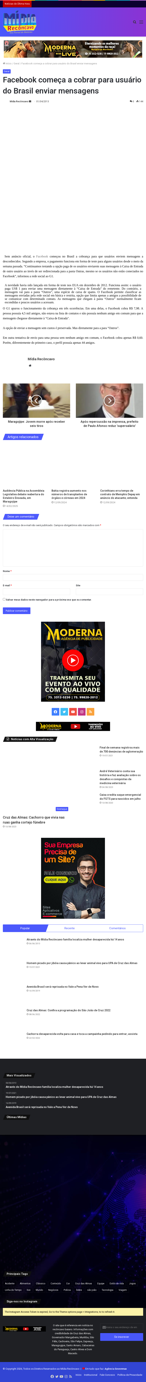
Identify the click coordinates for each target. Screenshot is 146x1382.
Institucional (90, 1375)
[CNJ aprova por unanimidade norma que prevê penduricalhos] (26, 1147)
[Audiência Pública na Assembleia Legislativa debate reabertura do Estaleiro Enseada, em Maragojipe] (24, 465)
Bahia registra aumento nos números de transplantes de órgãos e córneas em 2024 (69, 494)
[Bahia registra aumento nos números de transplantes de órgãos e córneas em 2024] (73, 465)
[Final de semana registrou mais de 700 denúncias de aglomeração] (86, 756)
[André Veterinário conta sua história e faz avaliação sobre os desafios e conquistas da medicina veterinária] (86, 779)
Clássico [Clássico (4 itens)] (40, 1283)
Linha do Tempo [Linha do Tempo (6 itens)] (13, 1290)
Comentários (117, 928)
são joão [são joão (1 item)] (91, 1290)
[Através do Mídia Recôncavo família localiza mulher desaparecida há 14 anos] (13, 948)
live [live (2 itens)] (28, 1290)
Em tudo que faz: (106, 1369)
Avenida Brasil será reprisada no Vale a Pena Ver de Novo (63, 986)
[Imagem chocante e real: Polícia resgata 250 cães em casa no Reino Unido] (73, 1147)
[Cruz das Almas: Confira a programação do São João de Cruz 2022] (13, 1019)
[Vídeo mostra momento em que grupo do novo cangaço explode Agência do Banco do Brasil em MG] (120, 1241)
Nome (7, 571)
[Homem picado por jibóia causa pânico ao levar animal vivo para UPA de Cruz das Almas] (13, 971)
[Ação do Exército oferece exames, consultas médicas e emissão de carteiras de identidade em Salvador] (120, 1194)
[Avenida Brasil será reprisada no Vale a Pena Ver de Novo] (13, 995)
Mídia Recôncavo (19, 101)
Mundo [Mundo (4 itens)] (39, 1290)
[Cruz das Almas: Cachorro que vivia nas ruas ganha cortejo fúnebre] (36, 779)
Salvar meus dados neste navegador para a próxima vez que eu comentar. (49, 599)
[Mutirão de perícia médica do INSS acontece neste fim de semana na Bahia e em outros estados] (120, 1147)
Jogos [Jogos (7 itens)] (132, 1283)
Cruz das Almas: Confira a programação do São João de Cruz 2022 (68, 1010)
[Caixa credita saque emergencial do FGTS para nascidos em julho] (86, 803)
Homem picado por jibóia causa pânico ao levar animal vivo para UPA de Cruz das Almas (82, 963)
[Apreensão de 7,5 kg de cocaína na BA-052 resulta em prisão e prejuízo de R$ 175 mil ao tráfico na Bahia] (26, 1241)
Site (78, 585)
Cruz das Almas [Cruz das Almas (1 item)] (83, 1283)
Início (7, 63)
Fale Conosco (107, 1375)
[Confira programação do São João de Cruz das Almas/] (26, 1194)
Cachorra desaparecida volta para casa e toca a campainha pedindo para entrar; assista (82, 1034)
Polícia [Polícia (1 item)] (67, 1290)
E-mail (7, 585)
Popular (25, 928)
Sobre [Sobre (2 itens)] (79, 1290)
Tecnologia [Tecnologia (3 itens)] (107, 1290)
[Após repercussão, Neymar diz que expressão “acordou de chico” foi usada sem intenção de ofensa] (73, 1241)
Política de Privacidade (129, 1375)
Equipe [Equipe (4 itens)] (100, 1283)
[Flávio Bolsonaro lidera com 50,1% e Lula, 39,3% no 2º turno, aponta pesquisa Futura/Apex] (73, 1194)
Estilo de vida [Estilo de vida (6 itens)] (117, 1283)
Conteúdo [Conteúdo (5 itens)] (56, 1283)
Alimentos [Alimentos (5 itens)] (25, 1283)
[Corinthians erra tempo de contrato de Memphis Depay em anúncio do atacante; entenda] (121, 465)
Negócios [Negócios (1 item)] (53, 1290)
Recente (69, 928)
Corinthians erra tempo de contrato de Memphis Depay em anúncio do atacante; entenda (120, 494)
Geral (16, 63)
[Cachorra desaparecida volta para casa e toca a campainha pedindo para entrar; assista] (13, 1042)
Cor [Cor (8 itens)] (68, 1283)
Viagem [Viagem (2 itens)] (123, 1290)
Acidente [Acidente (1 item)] (9, 1283)
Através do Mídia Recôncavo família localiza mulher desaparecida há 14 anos (75, 939)
